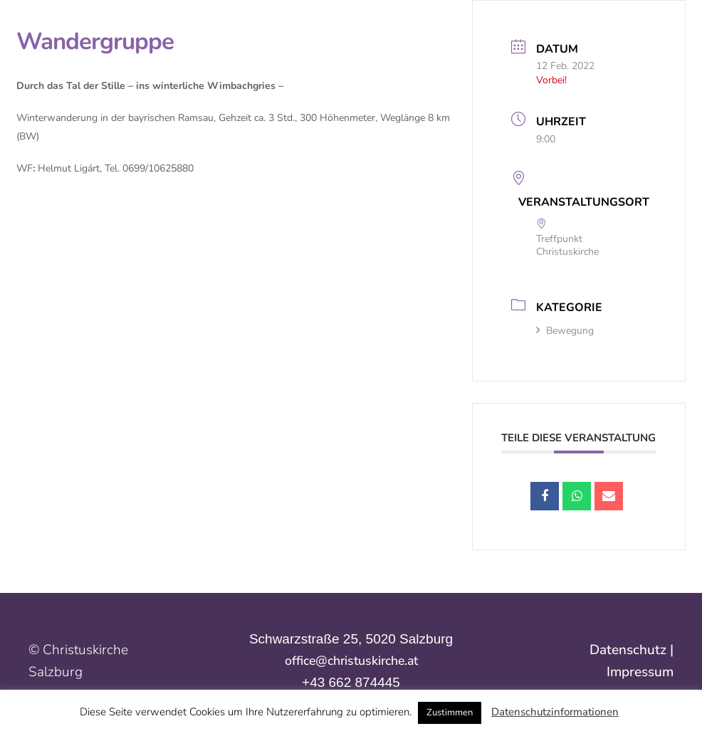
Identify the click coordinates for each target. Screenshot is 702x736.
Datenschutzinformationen (555, 712)
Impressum (640, 672)
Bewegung (565, 330)
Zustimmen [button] (449, 712)
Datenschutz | (632, 650)
